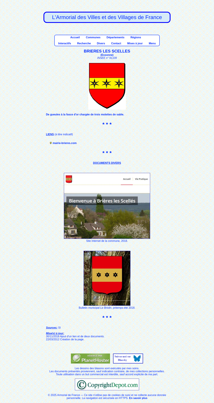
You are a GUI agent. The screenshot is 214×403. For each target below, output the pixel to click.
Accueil (75, 37)
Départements (115, 37)
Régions (135, 37)
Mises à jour (135, 43)
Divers (101, 43)
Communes (93, 37)
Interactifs (64, 43)
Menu (152, 43)
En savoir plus (138, 398)
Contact (116, 43)
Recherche (84, 43)
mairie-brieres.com (65, 143)
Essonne (107, 55)
